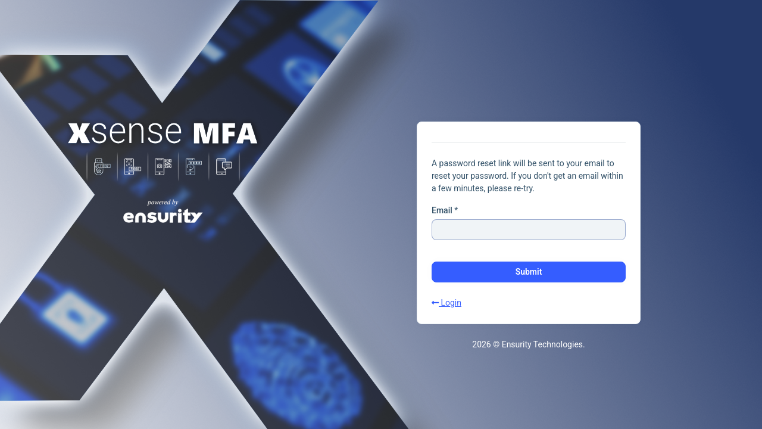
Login (446, 302)
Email (442, 210)
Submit (529, 271)
